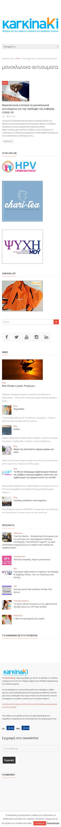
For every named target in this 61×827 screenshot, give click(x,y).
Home (17, 58)
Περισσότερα (53, 823)
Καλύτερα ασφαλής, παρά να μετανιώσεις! (32, 559)
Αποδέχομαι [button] (39, 823)
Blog (4, 382)
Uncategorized (19, 556)
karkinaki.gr (10, 678)
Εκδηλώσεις (18, 533)
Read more (7, 141)
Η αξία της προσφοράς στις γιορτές (29, 618)
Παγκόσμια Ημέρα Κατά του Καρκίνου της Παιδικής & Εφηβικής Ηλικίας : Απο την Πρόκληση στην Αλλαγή (36, 574)
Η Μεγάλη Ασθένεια (21, 601)
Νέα (5, 83)
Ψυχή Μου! (19, 409)
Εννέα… (17, 429)
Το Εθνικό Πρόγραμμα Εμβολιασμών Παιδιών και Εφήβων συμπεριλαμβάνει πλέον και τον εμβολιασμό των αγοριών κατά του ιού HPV (35, 474)
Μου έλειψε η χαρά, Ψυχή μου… (19, 385)
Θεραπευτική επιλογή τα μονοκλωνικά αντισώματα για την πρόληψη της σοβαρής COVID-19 (28, 108)
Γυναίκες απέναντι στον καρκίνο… (31, 500)
